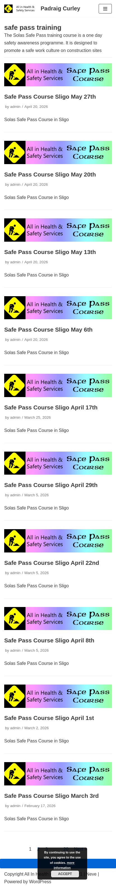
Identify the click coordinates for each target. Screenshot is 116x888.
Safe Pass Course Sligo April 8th (49, 640)
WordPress (40, 881)
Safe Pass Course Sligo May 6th (48, 329)
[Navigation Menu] (105, 8)
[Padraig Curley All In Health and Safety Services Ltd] (42, 8)
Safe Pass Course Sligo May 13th (50, 252)
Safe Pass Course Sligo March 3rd (51, 795)
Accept (65, 874)
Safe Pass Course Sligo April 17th (51, 407)
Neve (91, 874)
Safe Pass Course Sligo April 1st (49, 718)
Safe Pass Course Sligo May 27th (50, 96)
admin (15, 107)
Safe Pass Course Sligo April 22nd (51, 562)
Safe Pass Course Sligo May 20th (50, 174)
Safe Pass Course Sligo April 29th (51, 485)
